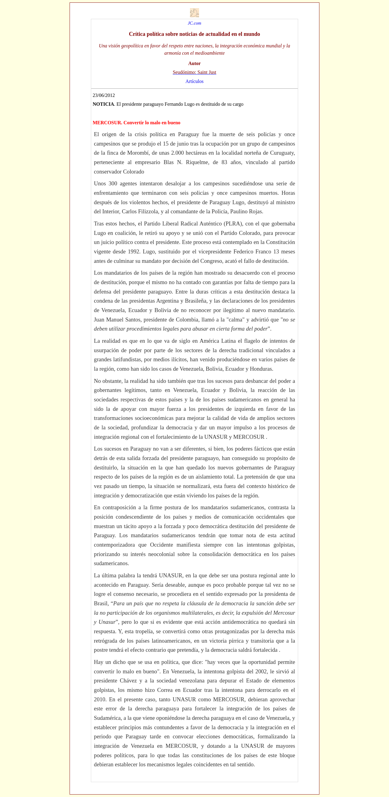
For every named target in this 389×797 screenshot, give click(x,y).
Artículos (194, 81)
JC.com (194, 23)
